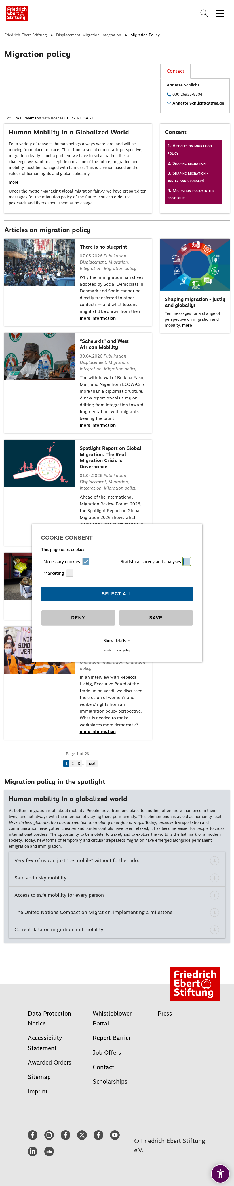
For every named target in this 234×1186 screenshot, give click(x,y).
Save (155, 618)
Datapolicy (123, 650)
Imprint (108, 650)
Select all (117, 593)
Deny (78, 618)
